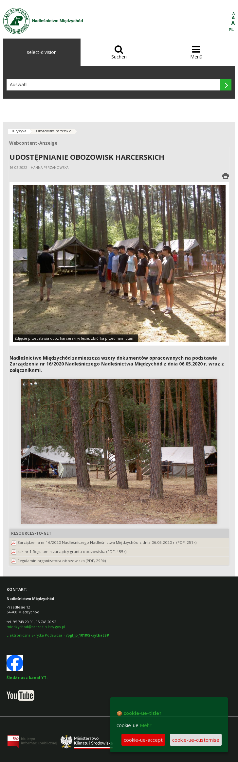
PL (231, 29)
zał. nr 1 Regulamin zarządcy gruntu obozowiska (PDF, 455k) (72, 551)
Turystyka (18, 131)
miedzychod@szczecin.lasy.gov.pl (36, 626)
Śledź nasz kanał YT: (27, 677)
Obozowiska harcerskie (53, 131)
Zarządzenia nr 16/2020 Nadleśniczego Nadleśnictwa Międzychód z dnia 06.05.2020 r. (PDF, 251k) (107, 542)
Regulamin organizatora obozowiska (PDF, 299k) (61, 560)
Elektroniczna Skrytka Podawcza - (58, 635)
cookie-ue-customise (195, 740)
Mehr (146, 725)
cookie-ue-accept (143, 740)
